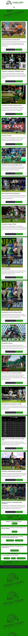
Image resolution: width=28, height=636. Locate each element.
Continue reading (19, 49)
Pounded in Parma (6, 343)
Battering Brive (6, 269)
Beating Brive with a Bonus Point (11, 312)
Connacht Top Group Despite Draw (11, 165)
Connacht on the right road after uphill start (12, 439)
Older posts (4, 516)
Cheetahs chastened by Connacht (11, 471)
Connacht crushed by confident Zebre (12, 71)
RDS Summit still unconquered (10, 193)
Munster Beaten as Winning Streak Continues (11, 503)
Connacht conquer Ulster (8, 224)
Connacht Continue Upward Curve (11, 105)
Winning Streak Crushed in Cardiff (11, 404)
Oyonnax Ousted (6, 135)
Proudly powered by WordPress (9, 566)
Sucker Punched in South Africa (10, 39)
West (19, 566)
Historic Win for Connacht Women (11, 373)
